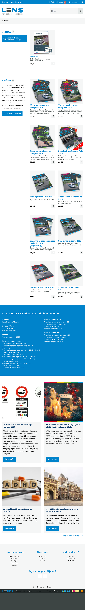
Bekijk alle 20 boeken (12, 113)
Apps (12, 326)
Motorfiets (56, 320)
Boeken (6, 80)
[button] (76, 2)
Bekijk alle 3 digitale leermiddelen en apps (12, 39)
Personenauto (15, 341)
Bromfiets (56, 333)
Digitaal (7, 32)
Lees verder (10, 459)
